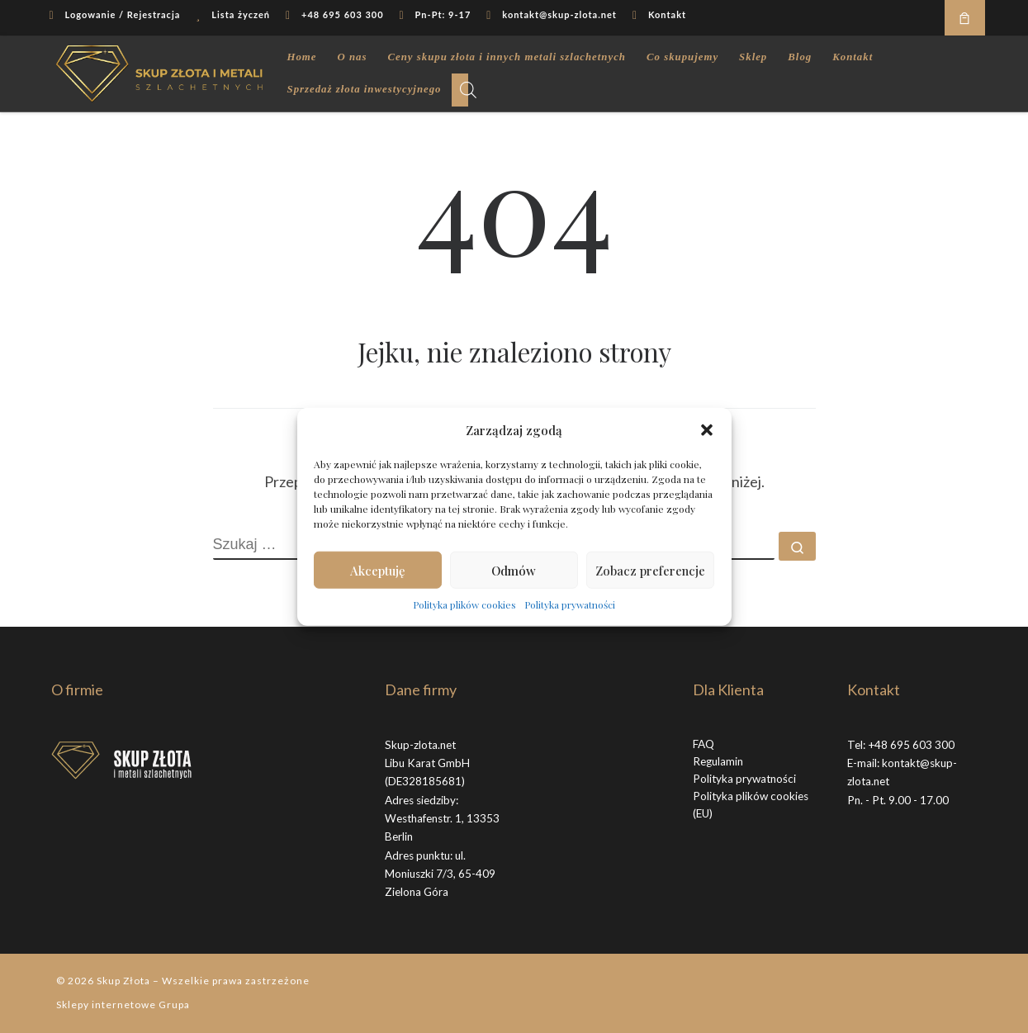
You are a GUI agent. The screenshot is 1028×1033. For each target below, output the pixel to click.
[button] (707, 430)
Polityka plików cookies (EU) (750, 804)
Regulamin (718, 761)
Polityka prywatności (569, 604)
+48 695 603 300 (911, 744)
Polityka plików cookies (464, 604)
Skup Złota (123, 980)
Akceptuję (377, 570)
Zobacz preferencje (650, 570)
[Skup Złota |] (159, 69)
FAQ (703, 744)
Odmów (513, 570)
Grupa (174, 1004)
